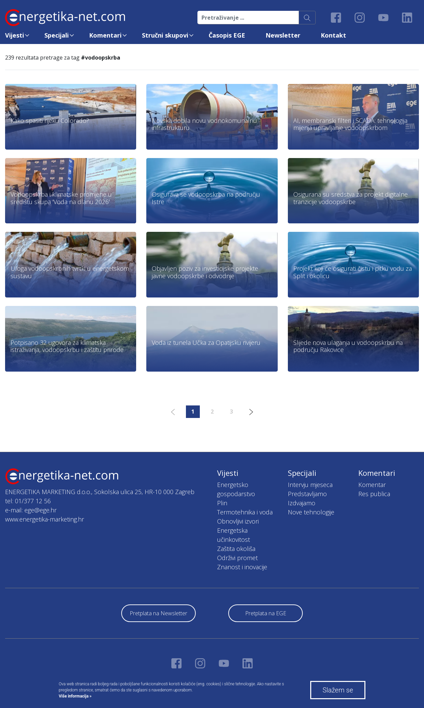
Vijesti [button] (14, 35)
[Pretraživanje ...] (248, 17)
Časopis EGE (227, 35)
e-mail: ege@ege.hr (31, 510)
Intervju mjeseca (310, 485)
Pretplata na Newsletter (158, 613)
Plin (222, 503)
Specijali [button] (56, 35)
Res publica (374, 494)
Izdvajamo (301, 503)
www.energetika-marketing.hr (44, 519)
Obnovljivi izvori (238, 521)
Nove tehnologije (311, 512)
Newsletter (283, 35)
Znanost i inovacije (242, 567)
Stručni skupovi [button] (165, 35)
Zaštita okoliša (236, 549)
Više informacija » (75, 696)
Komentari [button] (105, 35)
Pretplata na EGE (265, 613)
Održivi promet (237, 558)
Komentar (372, 485)
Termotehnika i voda (245, 512)
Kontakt (333, 35)
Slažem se (337, 690)
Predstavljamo (307, 494)
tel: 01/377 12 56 (28, 501)
